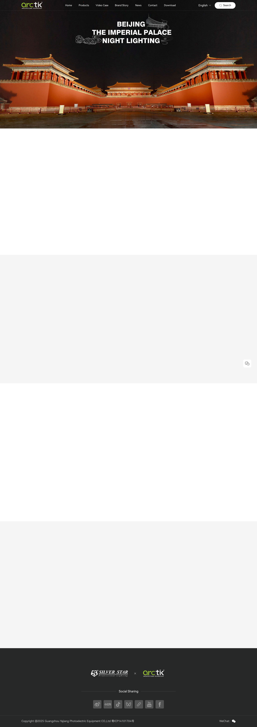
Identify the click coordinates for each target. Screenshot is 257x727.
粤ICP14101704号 (122, 721)
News (138, 5)
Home (68, 5)
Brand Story (121, 5)
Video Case (102, 5)
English (203, 5)
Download (170, 5)
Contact (152, 5)
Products (84, 5)
